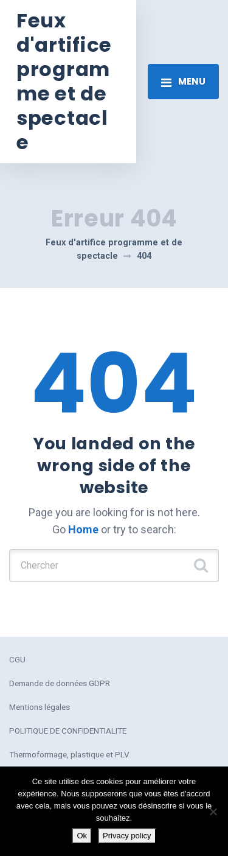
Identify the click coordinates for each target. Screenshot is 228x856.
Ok (82, 835)
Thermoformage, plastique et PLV (69, 754)
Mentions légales (39, 707)
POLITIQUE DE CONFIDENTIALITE (67, 730)
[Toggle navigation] (183, 81)
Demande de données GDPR (59, 683)
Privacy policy (127, 835)
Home (83, 529)
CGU (17, 659)
